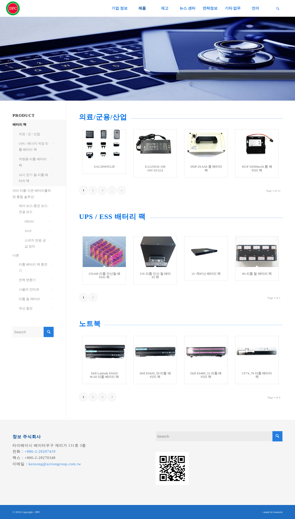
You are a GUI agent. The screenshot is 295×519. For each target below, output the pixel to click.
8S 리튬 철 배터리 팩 (257, 274)
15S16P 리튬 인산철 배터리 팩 (104, 275)
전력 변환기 (27, 280)
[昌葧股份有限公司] (13, 8)
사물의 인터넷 (29, 289)
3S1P (28, 231)
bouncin (278, 511)
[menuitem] (119, 8)
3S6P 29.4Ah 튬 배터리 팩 (206, 168)
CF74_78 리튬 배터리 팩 (257, 375)
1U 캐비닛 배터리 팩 (206, 274)
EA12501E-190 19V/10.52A (155, 168)
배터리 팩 (19, 124)
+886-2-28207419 (40, 451)
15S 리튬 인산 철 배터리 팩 (155, 275)
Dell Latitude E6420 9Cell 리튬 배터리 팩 (104, 375)
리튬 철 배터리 (29, 299)
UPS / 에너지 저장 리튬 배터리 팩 (33, 147)
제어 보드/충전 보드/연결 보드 (33, 209)
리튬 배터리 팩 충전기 (33, 268)
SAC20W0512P (104, 166)
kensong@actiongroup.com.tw (55, 464)
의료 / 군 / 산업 (29, 134)
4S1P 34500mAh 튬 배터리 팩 (257, 168)
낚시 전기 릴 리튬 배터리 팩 (33, 178)
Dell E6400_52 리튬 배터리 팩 (206, 375)
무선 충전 (26, 308)
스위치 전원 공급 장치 (35, 243)
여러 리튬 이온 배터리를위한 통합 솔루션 (32, 194)
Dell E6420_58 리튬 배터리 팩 (155, 375)
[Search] (277, 8)
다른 (16, 255)
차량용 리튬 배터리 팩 (33, 162)
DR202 (29, 221)
